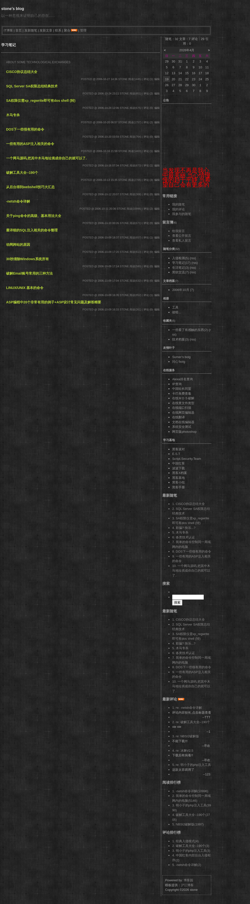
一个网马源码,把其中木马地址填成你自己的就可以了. (46, 158)
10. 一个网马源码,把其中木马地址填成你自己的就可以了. (191, 570)
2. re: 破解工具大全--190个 (191, 722)
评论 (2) (148, 93)
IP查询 (176, 384)
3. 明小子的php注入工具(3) (191, 851)
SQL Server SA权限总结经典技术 (32, 86)
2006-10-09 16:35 (108, 295)
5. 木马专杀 (180, 532)
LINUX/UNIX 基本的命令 (24, 288)
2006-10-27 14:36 (106, 79)
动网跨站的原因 (18, 245)
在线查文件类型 (183, 403)
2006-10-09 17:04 (108, 280)
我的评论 (178, 209)
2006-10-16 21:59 (106, 151)
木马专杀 (13, 115)
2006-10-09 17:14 (108, 266)
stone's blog (12, 9)
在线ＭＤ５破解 (183, 398)
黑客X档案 (179, 473)
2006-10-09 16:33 (108, 309)
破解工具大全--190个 (22, 173)
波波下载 (178, 468)
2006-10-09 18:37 (108, 237)
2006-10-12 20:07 (108, 194)
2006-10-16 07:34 (108, 165)
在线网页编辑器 (183, 412)
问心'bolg (178, 361)
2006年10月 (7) (183, 290)
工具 (175, 307)
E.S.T (176, 454)
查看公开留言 (181, 235)
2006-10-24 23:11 (108, 93)
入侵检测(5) (180, 258)
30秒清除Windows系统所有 (27, 259)
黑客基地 (178, 478)
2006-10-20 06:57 (106, 122)
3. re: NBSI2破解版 (185, 736)
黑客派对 (178, 449)
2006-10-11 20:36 (105, 208)
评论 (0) (148, 107)
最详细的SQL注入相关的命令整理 (32, 230)
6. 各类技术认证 (183, 537)
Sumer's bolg (181, 357)
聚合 (67, 30)
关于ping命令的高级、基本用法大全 (33, 216)
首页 (18, 30)
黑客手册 (178, 487)
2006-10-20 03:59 (108, 136)
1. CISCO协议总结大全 (188, 504)
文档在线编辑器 (183, 422)
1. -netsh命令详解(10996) (190, 791)
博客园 (188, 880)
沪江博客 (187, 885)
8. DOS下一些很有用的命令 (191, 551)
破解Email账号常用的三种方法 (29, 273)
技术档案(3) (180, 339)
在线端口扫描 (181, 408)
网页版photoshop (184, 431)
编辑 (157, 79)
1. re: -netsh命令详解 (187, 707)
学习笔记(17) (181, 263)
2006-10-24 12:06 (108, 107)
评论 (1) (148, 79)
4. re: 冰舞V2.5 (182, 750)
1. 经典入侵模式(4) (185, 841)
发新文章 (46, 30)
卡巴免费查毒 (181, 393)
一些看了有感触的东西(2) (190, 330)
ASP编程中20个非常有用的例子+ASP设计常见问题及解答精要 (53, 302)
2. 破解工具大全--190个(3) (190, 846)
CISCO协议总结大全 (21, 72)
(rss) (193, 258)
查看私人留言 (181, 240)
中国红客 (178, 463)
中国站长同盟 (181, 388)
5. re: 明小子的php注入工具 (191, 765)
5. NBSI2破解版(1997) (188, 824)
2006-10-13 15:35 (106, 179)
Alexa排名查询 (182, 379)
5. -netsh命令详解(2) (186, 865)
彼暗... (176, 312)
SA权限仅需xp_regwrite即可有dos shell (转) (40, 101)
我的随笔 (178, 204)
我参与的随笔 (181, 214)
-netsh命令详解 (18, 201)
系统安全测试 (181, 427)
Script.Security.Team (186, 459)
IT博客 (8, 30)
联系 (58, 30)
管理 (83, 30)
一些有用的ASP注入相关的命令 (30, 144)
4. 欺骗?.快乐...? (183, 528)
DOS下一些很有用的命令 (25, 129)
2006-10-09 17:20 (108, 251)
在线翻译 (178, 417)
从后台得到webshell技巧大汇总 (30, 187)
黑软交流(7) (180, 272)
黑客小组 (178, 482)
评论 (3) (148, 179)
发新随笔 (30, 30)
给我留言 (178, 231)
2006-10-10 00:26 (108, 223)
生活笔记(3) (180, 267)
